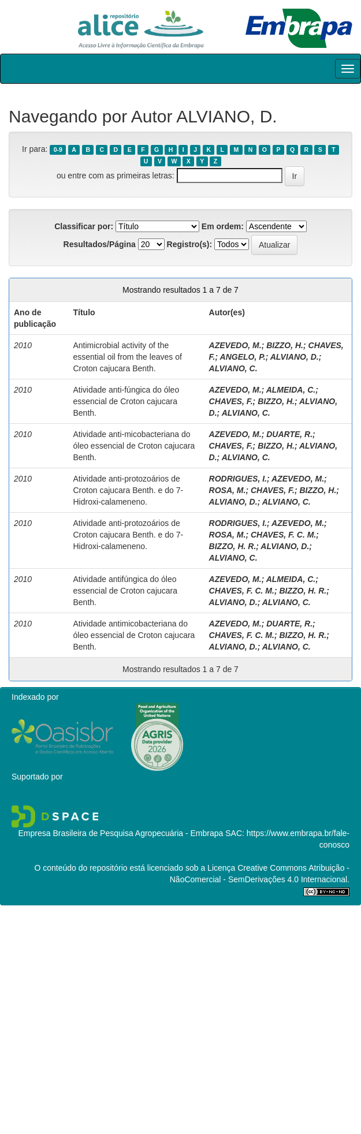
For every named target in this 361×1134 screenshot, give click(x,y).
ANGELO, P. (243, 356)
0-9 (58, 149)
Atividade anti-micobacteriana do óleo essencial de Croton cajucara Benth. (134, 446)
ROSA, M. (227, 490)
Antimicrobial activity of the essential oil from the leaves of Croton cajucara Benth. (127, 357)
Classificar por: (83, 226)
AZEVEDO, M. (235, 345)
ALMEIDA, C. (291, 389)
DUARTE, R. (289, 434)
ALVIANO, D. (294, 356)
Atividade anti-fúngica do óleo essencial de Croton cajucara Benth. (126, 401)
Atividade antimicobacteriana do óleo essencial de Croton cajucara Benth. (134, 635)
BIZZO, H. (284, 345)
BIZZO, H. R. (232, 546)
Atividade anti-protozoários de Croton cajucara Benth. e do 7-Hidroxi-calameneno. (128, 490)
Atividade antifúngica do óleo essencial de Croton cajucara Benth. (125, 591)
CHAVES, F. (231, 401)
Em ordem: (223, 226)
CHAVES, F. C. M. (283, 534)
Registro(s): (190, 244)
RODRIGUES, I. (238, 478)
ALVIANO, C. (233, 368)
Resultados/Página (100, 244)
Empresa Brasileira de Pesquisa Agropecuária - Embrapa (120, 833)
